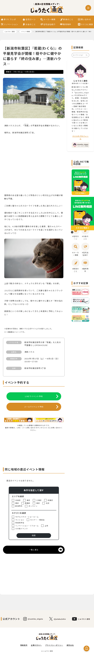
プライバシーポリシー (54, 645)
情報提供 (23, 645)
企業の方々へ (36, 645)
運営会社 (70, 645)
